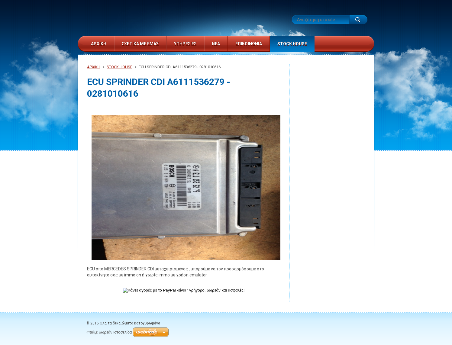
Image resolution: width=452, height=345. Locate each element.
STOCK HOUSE (119, 67)
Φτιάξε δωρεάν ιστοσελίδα (109, 332)
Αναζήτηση (358, 19)
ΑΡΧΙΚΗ (93, 67)
